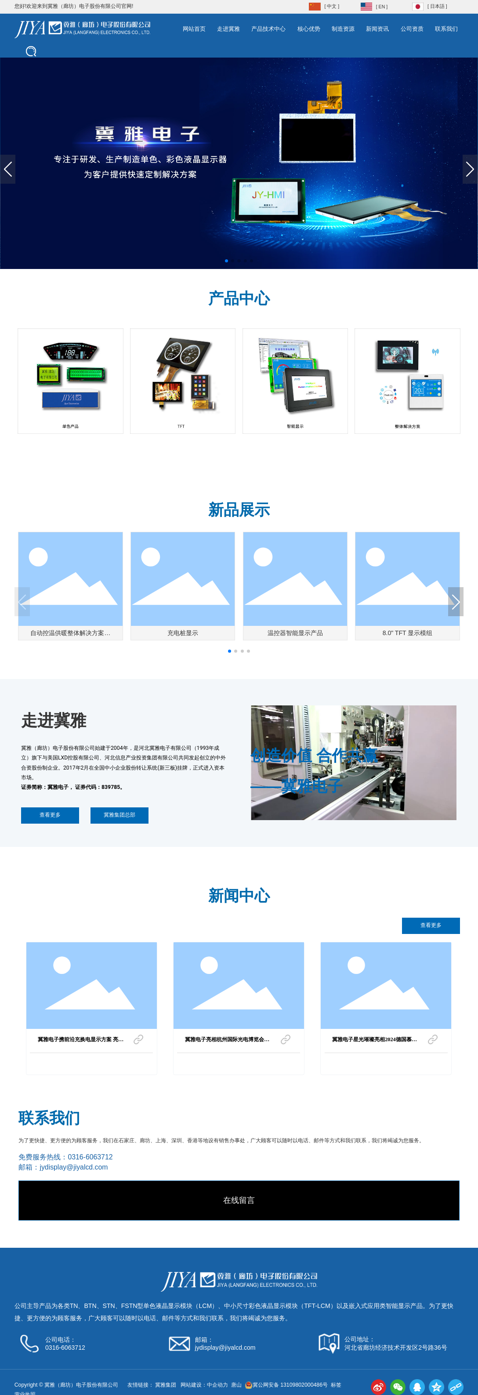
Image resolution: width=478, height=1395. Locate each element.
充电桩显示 (182, 632)
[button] (226, 260)
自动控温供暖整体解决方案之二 (70, 636)
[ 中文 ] (332, 6)
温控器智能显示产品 (295, 632)
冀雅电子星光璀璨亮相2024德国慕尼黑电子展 (374, 1042)
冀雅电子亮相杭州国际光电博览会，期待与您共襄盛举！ (227, 1042)
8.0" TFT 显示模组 (408, 632)
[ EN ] (381, 6)
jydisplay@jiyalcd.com (74, 1167)
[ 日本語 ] (437, 6)
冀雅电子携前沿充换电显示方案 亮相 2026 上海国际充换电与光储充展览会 (81, 1042)
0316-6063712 (90, 1157)
